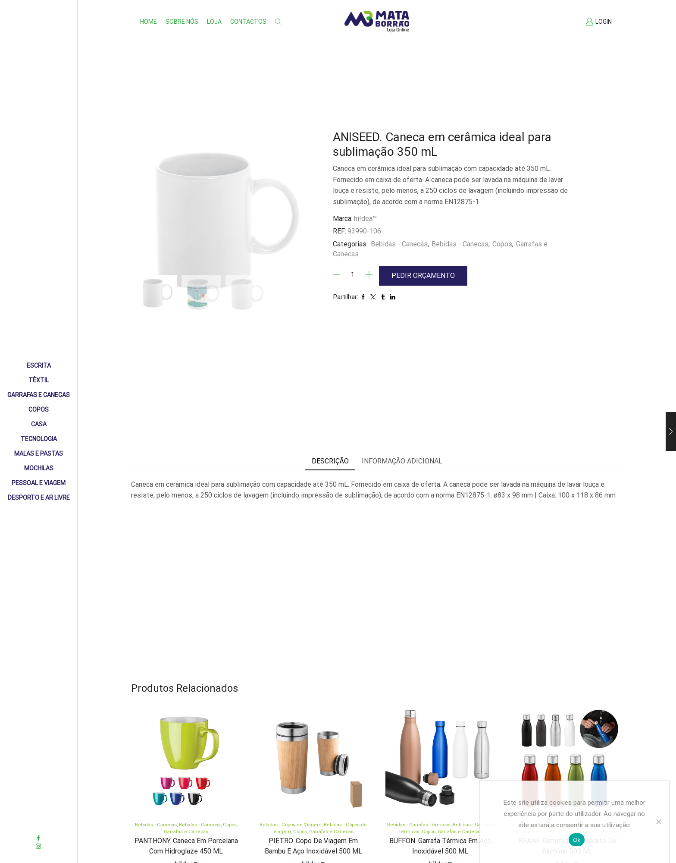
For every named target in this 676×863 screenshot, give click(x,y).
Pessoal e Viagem (39, 482)
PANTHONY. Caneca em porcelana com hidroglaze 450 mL (186, 846)
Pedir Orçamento (423, 275)
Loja (214, 21)
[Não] (658, 821)
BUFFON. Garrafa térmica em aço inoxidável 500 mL (440, 846)
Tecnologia (39, 438)
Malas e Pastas (38, 453)
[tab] (330, 461)
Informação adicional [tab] (402, 461)
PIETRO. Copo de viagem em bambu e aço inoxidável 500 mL (313, 846)
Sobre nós (182, 21)
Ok (576, 840)
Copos (38, 409)
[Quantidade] (353, 274)
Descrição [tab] (330, 461)
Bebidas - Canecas (399, 244)
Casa (39, 424)
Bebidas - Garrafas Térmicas (419, 825)
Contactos (248, 21)
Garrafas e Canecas (38, 394)
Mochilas (38, 468)
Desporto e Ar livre (39, 497)
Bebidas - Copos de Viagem (291, 825)
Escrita (39, 365)
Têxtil (38, 380)
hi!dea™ (365, 218)
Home (148, 21)
